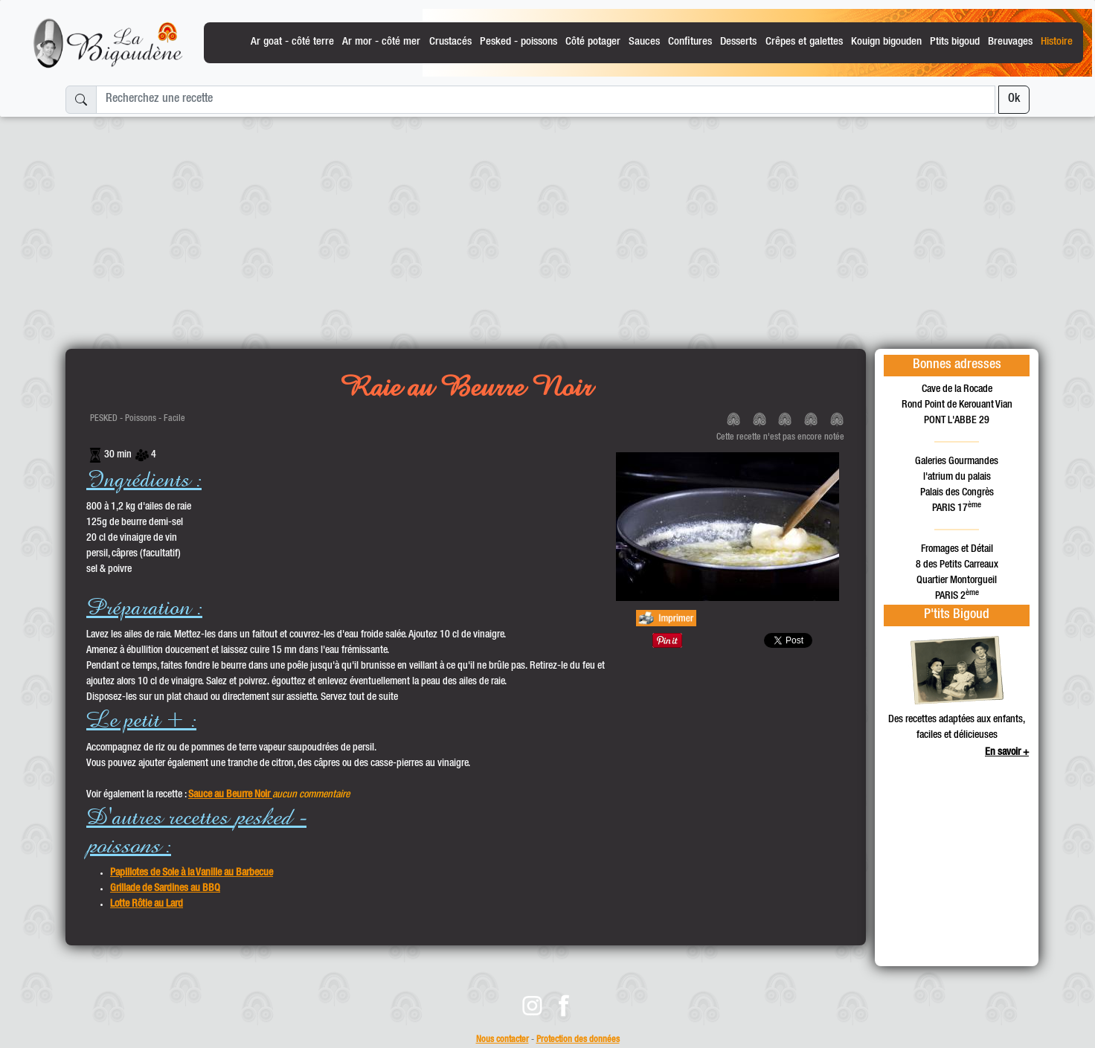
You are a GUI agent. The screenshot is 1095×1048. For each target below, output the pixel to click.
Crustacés (450, 42)
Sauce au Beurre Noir (230, 795)
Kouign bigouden (886, 42)
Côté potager (592, 42)
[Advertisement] (547, 227)
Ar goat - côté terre (292, 42)
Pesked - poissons (518, 42)
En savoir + (1007, 753)
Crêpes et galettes (804, 42)
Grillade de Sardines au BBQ (165, 889)
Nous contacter (502, 1040)
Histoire (1057, 42)
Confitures (690, 42)
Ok (1014, 100)
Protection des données (578, 1040)
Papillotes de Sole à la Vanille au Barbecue (191, 873)
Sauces (644, 42)
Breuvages (1010, 42)
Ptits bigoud (955, 42)
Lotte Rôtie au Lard (146, 904)
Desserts (738, 42)
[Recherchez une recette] (545, 100)
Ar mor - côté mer (381, 42)
